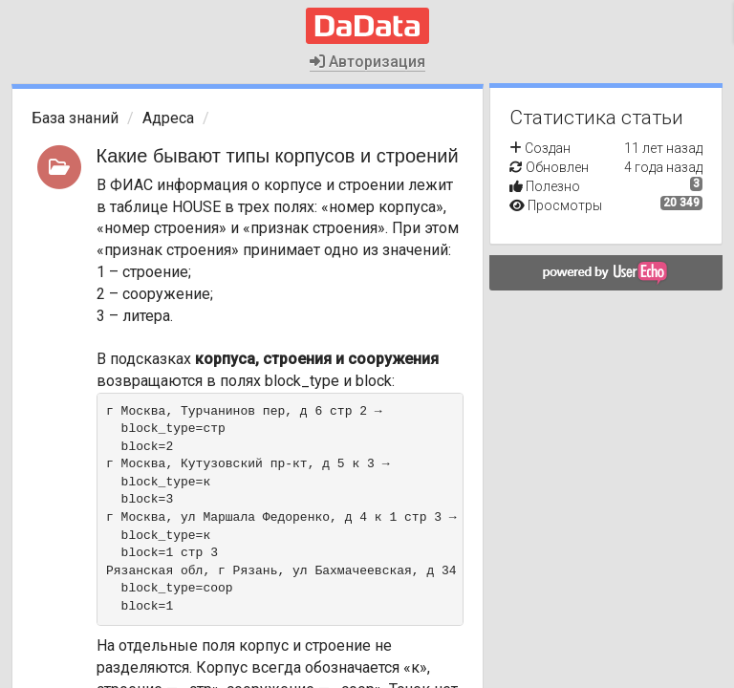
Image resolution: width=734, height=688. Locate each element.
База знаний (75, 118)
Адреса (168, 118)
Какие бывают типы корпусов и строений (278, 155)
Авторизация (367, 62)
